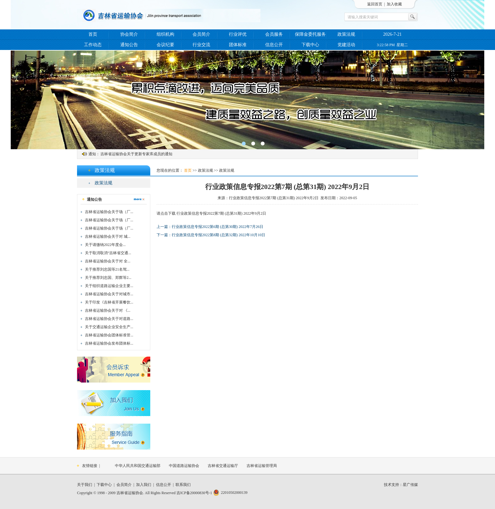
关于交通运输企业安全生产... (109, 327)
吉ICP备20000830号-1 (194, 493)
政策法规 (346, 34)
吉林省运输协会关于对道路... (109, 318)
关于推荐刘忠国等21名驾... (107, 269)
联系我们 (183, 484)
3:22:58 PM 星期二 (392, 45)
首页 (92, 34)
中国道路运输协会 (184, 465)
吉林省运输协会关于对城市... (109, 294)
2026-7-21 (392, 34)
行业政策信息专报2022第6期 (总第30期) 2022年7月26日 (217, 226)
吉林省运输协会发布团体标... (109, 343)
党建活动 (346, 44)
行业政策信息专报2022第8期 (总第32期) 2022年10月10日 (218, 235)
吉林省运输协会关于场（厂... (109, 212)
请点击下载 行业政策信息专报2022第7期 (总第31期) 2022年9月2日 (211, 213)
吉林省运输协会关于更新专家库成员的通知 (136, 154)
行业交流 (201, 44)
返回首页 (374, 4)
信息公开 (274, 44)
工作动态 (93, 44)
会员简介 (201, 34)
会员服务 (274, 34)
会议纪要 (165, 44)
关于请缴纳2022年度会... (105, 244)
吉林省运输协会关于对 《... (107, 310)
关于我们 (84, 484)
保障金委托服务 (310, 34)
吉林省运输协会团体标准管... (109, 335)
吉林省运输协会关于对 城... (107, 236)
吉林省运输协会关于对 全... (107, 261)
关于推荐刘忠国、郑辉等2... (108, 277)
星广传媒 (410, 484)
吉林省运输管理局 (262, 465)
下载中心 (310, 44)
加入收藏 (394, 4)
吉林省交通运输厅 (223, 465)
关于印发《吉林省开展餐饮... (109, 302)
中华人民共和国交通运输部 (137, 465)
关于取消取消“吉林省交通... (108, 253)
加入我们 (143, 484)
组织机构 (165, 34)
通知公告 (129, 44)
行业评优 (238, 34)
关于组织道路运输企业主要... (109, 286)
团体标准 (238, 44)
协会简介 (129, 34)
